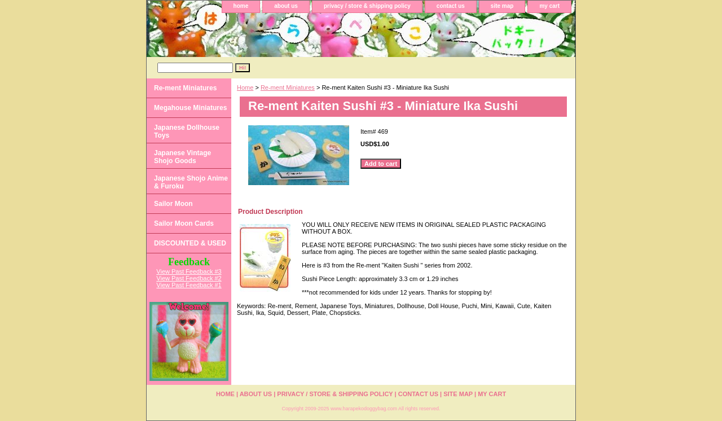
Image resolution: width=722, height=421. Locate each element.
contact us (451, 6)
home (241, 6)
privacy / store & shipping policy (367, 6)
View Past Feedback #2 (188, 278)
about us (286, 6)
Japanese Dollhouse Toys (186, 131)
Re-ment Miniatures (288, 87)
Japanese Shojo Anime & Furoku (191, 182)
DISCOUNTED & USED (190, 243)
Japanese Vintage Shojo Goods (182, 157)
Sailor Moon (173, 204)
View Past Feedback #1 (188, 285)
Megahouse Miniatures (190, 108)
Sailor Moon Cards (184, 223)
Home (245, 87)
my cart (549, 6)
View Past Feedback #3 (188, 271)
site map (502, 6)
